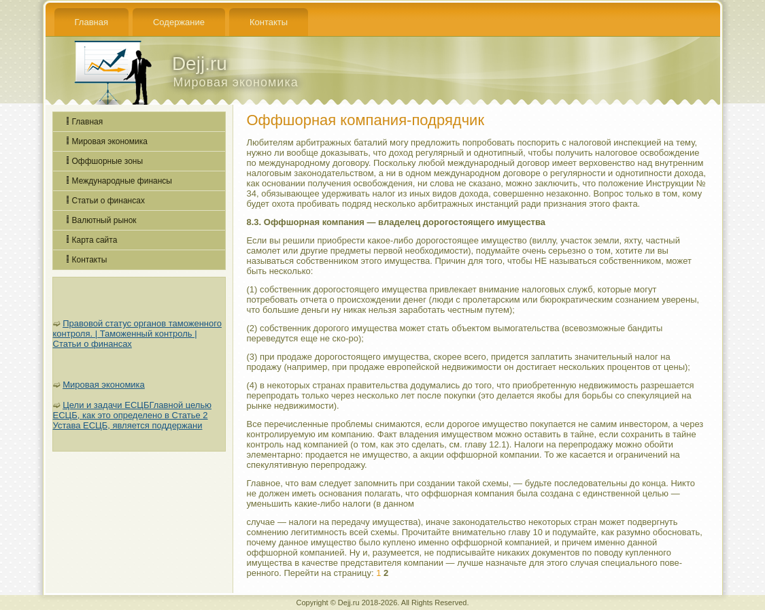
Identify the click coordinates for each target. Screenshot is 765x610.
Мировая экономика (110, 141)
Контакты (269, 22)
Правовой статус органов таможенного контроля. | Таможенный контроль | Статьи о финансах (137, 333)
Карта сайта (95, 240)
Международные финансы (122, 181)
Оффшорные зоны (107, 161)
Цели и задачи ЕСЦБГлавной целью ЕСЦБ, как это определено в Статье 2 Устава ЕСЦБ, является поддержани (132, 415)
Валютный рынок (104, 220)
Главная (91, 22)
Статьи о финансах (108, 200)
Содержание (179, 22)
